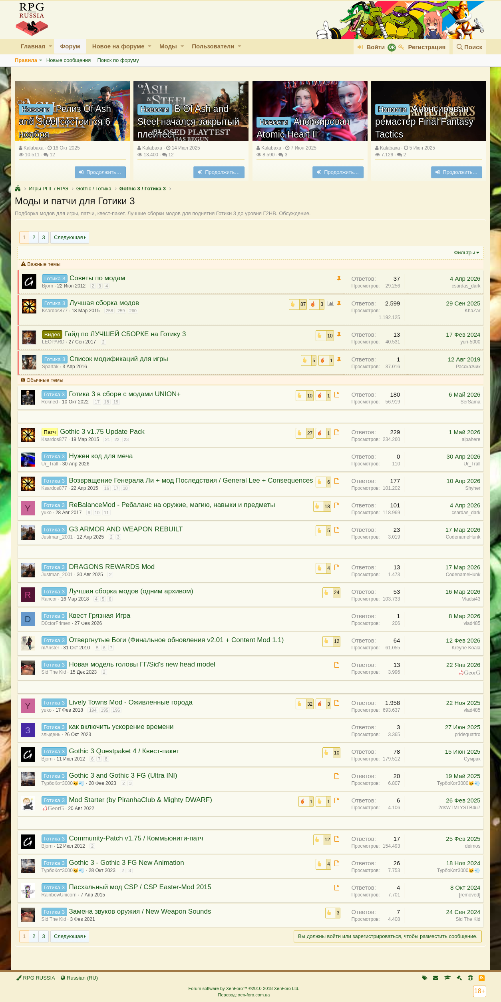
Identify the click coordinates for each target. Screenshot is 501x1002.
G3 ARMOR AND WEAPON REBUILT (128, 536)
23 (127, 439)
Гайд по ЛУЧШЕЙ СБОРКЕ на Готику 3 (126, 334)
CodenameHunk (461, 544)
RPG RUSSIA (35, 978)
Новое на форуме (118, 46)
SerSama (469, 402)
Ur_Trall (51, 464)
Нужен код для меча (103, 456)
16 (108, 495)
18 (108, 401)
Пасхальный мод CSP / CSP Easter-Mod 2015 (142, 894)
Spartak (52, 366)
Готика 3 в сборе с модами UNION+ (127, 394)
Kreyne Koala (464, 655)
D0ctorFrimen (57, 630)
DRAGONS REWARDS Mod (114, 574)
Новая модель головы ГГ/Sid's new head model (144, 671)
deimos (471, 853)
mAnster (52, 655)
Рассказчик (466, 366)
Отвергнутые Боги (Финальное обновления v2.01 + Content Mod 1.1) (178, 647)
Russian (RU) (79, 978)
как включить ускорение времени (123, 734)
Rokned (51, 402)
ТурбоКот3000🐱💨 (64, 790)
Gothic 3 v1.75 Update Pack (104, 431)
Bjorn (49, 286)
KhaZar (471, 310)
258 (111, 310)
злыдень (52, 742)
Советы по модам (99, 278)
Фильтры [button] (462, 252)
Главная (33, 46)
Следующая (68, 237)
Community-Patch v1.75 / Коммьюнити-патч (138, 845)
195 (106, 717)
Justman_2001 (59, 544)
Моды (168, 46)
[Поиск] (469, 47)
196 (117, 717)
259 (123, 310)
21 (109, 439)
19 (117, 401)
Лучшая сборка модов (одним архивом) (133, 598)
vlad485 (470, 630)
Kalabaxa (34, 148)
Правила (26, 60)
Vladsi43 (469, 606)
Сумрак (470, 766)
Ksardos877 (57, 310)
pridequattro (466, 742)
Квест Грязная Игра (101, 623)
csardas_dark (464, 286)
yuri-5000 (469, 342)
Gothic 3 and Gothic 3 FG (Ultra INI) (125, 782)
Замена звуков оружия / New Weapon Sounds (142, 918)
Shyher (471, 488)
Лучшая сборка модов (106, 303)
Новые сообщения (68, 60)
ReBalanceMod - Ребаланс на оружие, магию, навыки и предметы (174, 512)
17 (99, 401)
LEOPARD (55, 342)
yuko (48, 520)
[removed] (468, 902)
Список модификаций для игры (120, 359)
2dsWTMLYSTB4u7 (458, 815)
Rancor (51, 606)
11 (108, 519)
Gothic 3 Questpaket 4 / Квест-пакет (126, 758)
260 (134, 310)
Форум (70, 46)
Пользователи (213, 46)
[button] (50, 46)
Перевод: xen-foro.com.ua (244, 994)
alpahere (469, 439)
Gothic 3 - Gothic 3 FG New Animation (128, 870)
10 (98, 519)
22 (118, 439)
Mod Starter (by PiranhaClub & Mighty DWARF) (142, 807)
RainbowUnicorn (60, 902)
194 (94, 717)
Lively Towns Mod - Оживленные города (132, 709)
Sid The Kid (55, 679)
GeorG (470, 679)
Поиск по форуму (118, 60)
